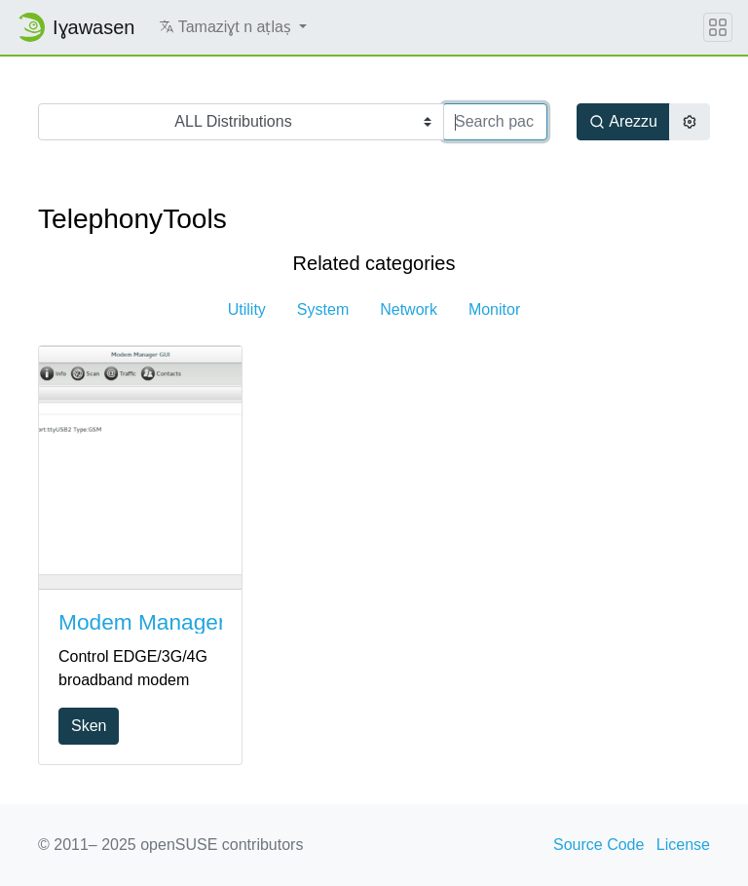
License (683, 844)
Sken (88, 725)
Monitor (494, 309)
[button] (233, 27)
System (323, 309)
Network (408, 309)
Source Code (598, 844)
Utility (247, 309)
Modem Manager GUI (164, 622)
